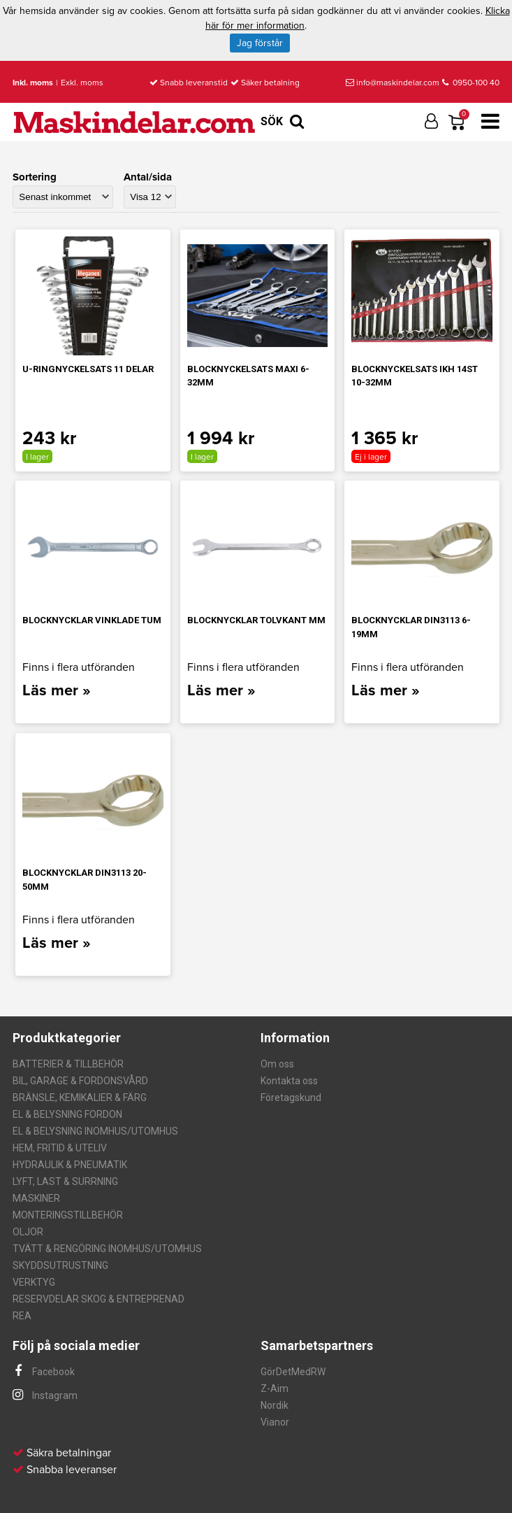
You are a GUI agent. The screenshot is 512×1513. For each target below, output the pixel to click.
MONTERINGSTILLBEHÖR (68, 1215)
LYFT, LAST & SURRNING (65, 1181)
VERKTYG (34, 1282)
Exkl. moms (82, 82)
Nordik (274, 1405)
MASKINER (36, 1198)
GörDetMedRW (293, 1371)
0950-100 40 (470, 82)
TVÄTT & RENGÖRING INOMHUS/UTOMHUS (107, 1248)
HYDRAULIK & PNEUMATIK (70, 1164)
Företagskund (291, 1097)
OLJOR (28, 1231)
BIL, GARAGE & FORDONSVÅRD (80, 1080)
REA (22, 1315)
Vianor (275, 1422)
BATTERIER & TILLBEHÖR (68, 1064)
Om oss (277, 1064)
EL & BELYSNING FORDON (67, 1114)
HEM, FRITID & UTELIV (60, 1147)
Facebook (44, 1371)
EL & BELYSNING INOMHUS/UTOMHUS (95, 1131)
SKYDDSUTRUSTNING (60, 1265)
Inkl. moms (33, 82)
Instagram (45, 1395)
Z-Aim (274, 1388)
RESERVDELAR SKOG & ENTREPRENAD (98, 1299)
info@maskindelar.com (392, 82)
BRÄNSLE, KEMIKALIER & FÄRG (80, 1097)
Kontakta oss (289, 1080)
